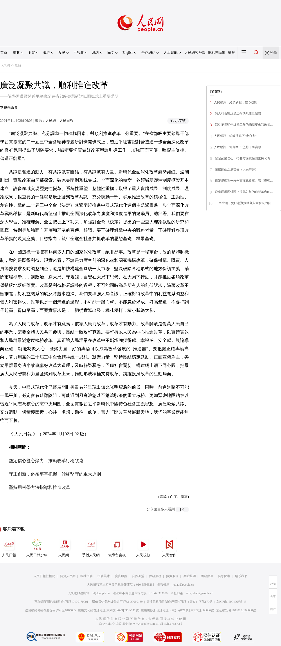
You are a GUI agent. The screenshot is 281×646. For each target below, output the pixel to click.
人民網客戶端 (194, 52)
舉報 (231, 52)
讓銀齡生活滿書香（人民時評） (236, 169)
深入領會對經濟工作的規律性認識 (237, 113)
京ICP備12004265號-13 (231, 601)
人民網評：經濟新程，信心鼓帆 (235, 102)
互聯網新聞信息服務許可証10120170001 (61, 601)
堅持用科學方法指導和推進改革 (39, 487)
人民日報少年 (36, 547)
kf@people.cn (101, 593)
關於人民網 (68, 576)
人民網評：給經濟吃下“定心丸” (235, 136)
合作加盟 (138, 576)
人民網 (5, 65)
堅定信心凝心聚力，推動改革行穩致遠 (46, 460)
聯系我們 (241, 576)
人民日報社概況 (44, 576)
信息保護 (224, 576)
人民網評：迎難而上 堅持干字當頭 (237, 147)
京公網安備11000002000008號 (236, 610)
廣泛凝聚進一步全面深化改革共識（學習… (243, 180)
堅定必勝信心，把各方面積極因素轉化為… (243, 158)
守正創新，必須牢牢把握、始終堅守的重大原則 (55, 474)
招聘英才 (103, 576)
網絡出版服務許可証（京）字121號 (165, 610)
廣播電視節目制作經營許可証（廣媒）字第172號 (179, 601)
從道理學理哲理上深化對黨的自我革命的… (243, 192)
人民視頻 (143, 547)
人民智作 (169, 547)
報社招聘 (86, 576)
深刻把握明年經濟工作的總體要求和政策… (243, 124)
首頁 (3, 52)
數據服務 (172, 576)
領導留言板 (117, 547)
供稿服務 (155, 576)
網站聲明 (190, 576)
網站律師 (207, 576)
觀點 (18, 65)
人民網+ (64, 547)
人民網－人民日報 (59, 120)
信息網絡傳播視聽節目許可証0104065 (50, 610)
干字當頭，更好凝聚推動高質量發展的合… (244, 203)
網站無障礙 (216, 52)
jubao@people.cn (183, 584)
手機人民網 (91, 547)
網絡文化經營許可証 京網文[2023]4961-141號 (108, 610)
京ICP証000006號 (202, 610)
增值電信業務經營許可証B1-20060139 (117, 601)
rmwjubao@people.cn (199, 593)
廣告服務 (121, 576)
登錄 (273, 52)
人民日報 (9, 547)
